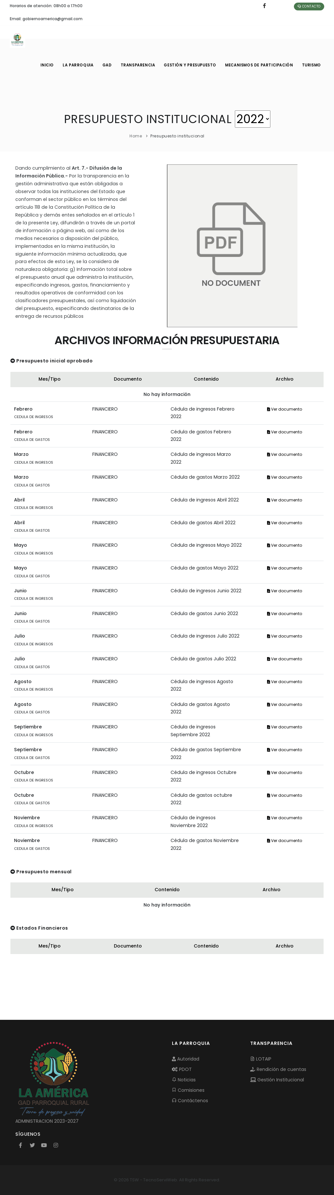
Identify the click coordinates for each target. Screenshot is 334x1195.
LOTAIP (260, 1059)
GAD (103, 65)
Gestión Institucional (277, 1079)
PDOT (182, 1069)
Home (135, 136)
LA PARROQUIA (74, 65)
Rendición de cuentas (278, 1069)
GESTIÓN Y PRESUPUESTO (188, 65)
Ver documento (284, 409)
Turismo (311, 65)
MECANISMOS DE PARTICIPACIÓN (258, 65)
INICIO (42, 65)
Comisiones (188, 1090)
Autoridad (185, 1059)
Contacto (309, 6)
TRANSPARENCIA (135, 65)
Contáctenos (190, 1100)
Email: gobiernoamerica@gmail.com (46, 18)
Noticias (184, 1079)
